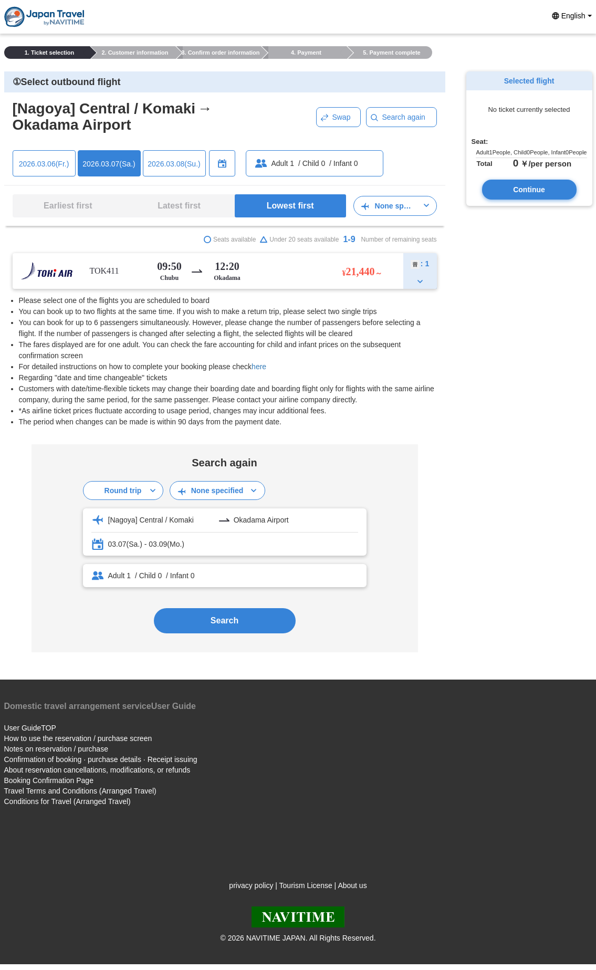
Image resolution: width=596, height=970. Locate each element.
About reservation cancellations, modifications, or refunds (97, 770)
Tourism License (305, 885)
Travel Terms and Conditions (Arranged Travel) (80, 791)
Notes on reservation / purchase (56, 749)
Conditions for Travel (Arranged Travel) (67, 801)
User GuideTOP (30, 728)
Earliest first (68, 205)
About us (352, 885)
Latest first (179, 205)
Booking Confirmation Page (48, 780)
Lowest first (290, 205)
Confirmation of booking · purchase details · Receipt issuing (100, 759)
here (259, 366)
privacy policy (251, 885)
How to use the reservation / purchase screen (78, 738)
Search (224, 620)
